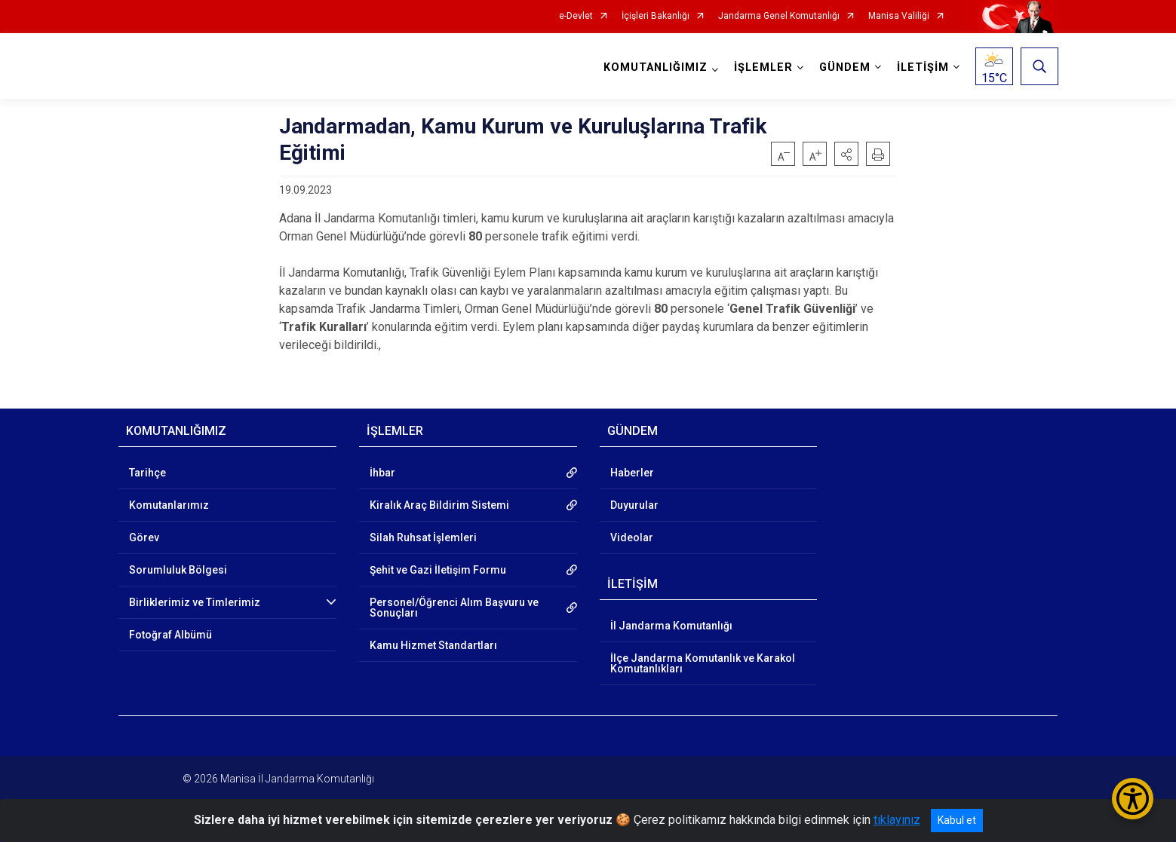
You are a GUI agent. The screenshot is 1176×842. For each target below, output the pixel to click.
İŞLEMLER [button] (762, 67)
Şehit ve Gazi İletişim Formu (438, 570)
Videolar (631, 537)
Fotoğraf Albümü (170, 635)
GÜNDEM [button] (844, 67)
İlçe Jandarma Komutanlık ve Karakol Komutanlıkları (702, 663)
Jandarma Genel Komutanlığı (779, 16)
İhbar (382, 473)
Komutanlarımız (169, 505)
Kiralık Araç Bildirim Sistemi (439, 505)
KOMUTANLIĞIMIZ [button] (655, 67)
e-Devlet (576, 16)
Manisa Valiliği (898, 16)
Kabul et (957, 820)
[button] (846, 154)
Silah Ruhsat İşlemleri (423, 537)
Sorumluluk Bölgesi (178, 570)
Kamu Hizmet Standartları (433, 645)
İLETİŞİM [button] (922, 67)
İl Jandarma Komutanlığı (671, 626)
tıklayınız (897, 820)
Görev (144, 537)
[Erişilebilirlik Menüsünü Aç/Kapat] (1132, 798)
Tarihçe (147, 473)
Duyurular (634, 505)
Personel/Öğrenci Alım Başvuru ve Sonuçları (454, 607)
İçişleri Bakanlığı (655, 16)
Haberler (632, 473)
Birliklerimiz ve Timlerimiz (194, 602)
